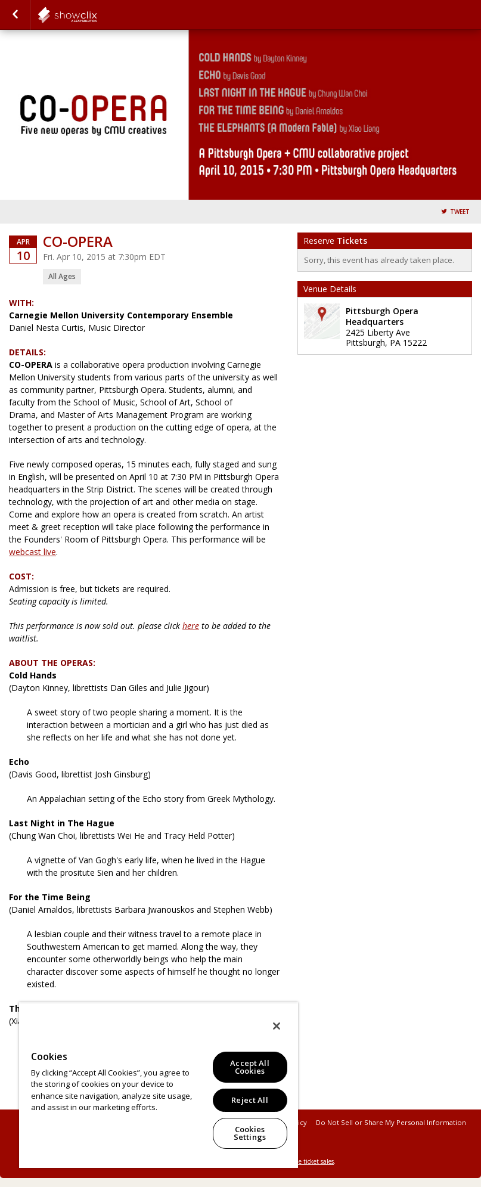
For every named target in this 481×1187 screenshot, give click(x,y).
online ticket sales (309, 1161)
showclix (96, 15)
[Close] (276, 1026)
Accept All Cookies (249, 1067)
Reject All (249, 1100)
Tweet (460, 212)
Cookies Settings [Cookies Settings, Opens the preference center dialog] (250, 1133)
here (190, 625)
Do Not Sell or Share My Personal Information (391, 1122)
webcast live (32, 551)
